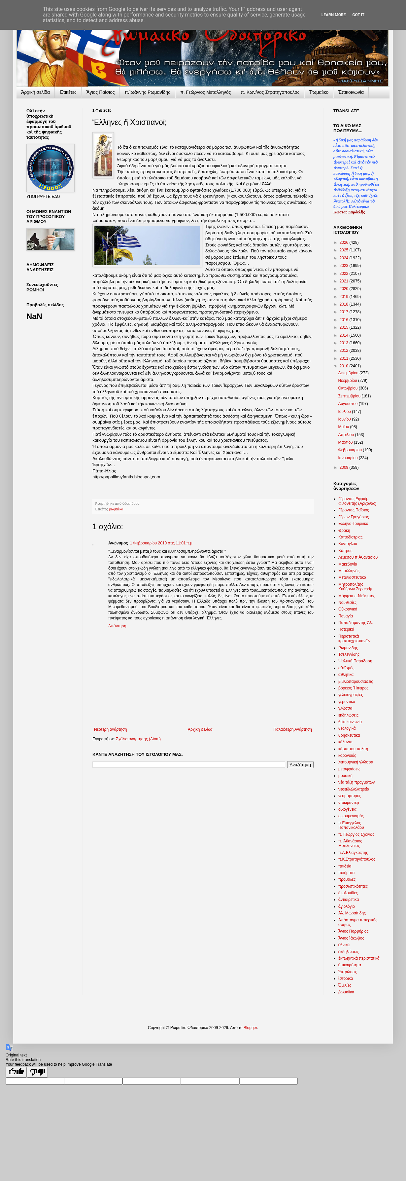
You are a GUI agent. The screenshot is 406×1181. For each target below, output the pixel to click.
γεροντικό (346, 701)
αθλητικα (346, 674)
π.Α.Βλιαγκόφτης (353, 852)
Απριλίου (346, 434)
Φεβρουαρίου (350, 450)
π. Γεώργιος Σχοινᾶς (356, 834)
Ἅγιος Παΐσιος (100, 92)
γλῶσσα (345, 708)
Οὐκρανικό (347, 609)
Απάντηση (117, 626)
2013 (345, 343)
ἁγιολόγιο (346, 906)
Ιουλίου (345, 411)
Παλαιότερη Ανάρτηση (292, 729)
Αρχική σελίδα (200, 729)
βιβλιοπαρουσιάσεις (355, 681)
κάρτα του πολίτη (353, 749)
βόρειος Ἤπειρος (353, 688)
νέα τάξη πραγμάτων (356, 782)
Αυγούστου (348, 403)
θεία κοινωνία (350, 722)
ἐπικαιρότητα (349, 965)
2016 (345, 319)
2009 (345, 467)
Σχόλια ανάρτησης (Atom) (138, 739)
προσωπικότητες (353, 886)
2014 (345, 335)
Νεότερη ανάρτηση (110, 729)
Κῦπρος (345, 550)
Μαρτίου (346, 442)
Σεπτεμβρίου (349, 396)
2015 (345, 327)
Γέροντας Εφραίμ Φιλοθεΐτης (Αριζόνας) (357, 501)
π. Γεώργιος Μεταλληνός (205, 92)
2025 (345, 250)
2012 (345, 350)
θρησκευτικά (349, 735)
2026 (345, 242)
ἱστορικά (345, 978)
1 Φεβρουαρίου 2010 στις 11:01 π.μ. (161, 543)
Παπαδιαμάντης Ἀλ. (355, 622)
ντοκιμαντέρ (348, 802)
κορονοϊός (347, 755)
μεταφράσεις (349, 769)
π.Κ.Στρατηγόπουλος (356, 859)
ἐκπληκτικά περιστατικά (359, 958)
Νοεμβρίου (348, 380)
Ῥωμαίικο (318, 92)
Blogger (250, 1027)
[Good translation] (16, 1072)
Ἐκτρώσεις (347, 972)
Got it (358, 15)
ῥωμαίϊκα (116, 509)
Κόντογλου (347, 543)
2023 (345, 265)
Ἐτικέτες (68, 92)
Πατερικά (346, 629)
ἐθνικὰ (344, 944)
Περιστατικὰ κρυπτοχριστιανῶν (354, 638)
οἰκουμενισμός (351, 816)
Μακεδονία (347, 564)
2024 (345, 258)
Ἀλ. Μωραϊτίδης (352, 913)
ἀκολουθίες (348, 893)
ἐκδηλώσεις (348, 951)
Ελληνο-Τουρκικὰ (353, 523)
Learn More (333, 15)
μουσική (345, 775)
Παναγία (345, 616)
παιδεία (344, 866)
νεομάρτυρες (349, 795)
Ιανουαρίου (348, 458)
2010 (345, 366)
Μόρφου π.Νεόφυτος (356, 596)
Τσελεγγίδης (348, 654)
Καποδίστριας (350, 537)
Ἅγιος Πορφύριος (353, 931)
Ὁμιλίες (344, 985)
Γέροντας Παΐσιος (353, 510)
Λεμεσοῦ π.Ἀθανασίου (358, 557)
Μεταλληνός (348, 571)
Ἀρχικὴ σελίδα (35, 92)
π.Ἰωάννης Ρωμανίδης (147, 92)
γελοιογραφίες (350, 694)
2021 (345, 281)
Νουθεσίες (347, 602)
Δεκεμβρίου (348, 373)
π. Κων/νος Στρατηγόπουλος (270, 92)
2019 (345, 296)
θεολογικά (346, 728)
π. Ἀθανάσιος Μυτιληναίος (350, 843)
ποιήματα (346, 872)
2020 (345, 288)
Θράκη (344, 530)
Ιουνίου (345, 419)
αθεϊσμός (346, 668)
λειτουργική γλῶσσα (355, 762)
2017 (345, 312)
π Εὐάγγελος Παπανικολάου (351, 825)
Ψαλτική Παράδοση (355, 661)
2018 (345, 304)
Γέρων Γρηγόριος (353, 517)
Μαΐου (344, 426)
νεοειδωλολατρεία (353, 789)
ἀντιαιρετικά (348, 899)
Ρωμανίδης (348, 648)
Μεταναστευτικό (352, 577)
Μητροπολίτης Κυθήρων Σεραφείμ (355, 586)
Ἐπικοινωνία (351, 92)
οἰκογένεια (347, 809)
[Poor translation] (37, 1072)
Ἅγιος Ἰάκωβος (351, 938)
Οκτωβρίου (348, 388)
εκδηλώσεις (348, 715)
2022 (345, 273)
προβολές (346, 879)
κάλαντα (345, 742)
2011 (345, 358)
